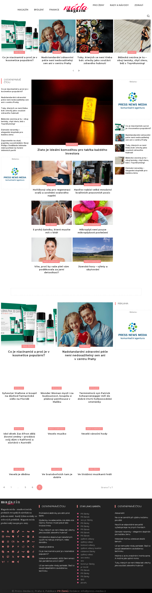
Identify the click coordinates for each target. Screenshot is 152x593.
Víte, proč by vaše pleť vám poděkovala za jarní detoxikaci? (51, 269)
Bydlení (19, 388)
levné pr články (88, 564)
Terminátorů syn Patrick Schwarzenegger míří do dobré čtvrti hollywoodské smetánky (95, 397)
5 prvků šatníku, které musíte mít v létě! (51, 231)
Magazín (19, 469)
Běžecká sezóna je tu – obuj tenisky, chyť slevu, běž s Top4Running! (132, 60)
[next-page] (79, 70)
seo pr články (87, 520)
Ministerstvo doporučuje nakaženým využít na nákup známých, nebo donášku (55, 540)
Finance (72, 144)
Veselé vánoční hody (94, 433)
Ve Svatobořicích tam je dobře (57, 476)
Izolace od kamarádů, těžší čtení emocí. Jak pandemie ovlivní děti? (57, 559)
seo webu (85, 557)
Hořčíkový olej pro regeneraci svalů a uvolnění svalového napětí (51, 192)
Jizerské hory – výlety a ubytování (93, 268)
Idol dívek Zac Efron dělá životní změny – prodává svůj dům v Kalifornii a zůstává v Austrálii (19, 438)
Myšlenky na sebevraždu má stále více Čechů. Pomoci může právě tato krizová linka (56, 523)
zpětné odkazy (87, 538)
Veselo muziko (57, 433)
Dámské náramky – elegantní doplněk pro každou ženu (12, 132)
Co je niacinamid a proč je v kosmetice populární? (19, 59)
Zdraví (57, 52)
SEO (82, 579)
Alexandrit (119, 513)
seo (82, 560)
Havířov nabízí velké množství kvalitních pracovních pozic (93, 191)
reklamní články (88, 551)
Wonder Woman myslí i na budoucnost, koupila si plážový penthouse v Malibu (56, 397)
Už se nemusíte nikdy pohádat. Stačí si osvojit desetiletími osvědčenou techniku (57, 568)
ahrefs (84, 582)
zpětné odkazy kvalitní (91, 548)
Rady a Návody (92, 185)
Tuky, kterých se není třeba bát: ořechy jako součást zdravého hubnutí (94, 60)
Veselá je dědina (19, 474)
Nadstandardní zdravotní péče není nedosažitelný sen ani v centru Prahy (57, 60)
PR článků (63, 591)
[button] (148, 16)
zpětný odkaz (87, 542)
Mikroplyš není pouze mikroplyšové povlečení (93, 231)
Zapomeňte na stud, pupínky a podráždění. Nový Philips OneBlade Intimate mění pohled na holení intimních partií (14, 145)
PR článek (85, 517)
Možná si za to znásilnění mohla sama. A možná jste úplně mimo (132, 557)
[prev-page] (73, 70)
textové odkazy (88, 545)
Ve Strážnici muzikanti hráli (95, 474)
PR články (85, 513)
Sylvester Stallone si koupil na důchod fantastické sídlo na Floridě (19, 396)
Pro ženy (19, 52)
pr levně (84, 567)
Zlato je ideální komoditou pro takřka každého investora (72, 151)
